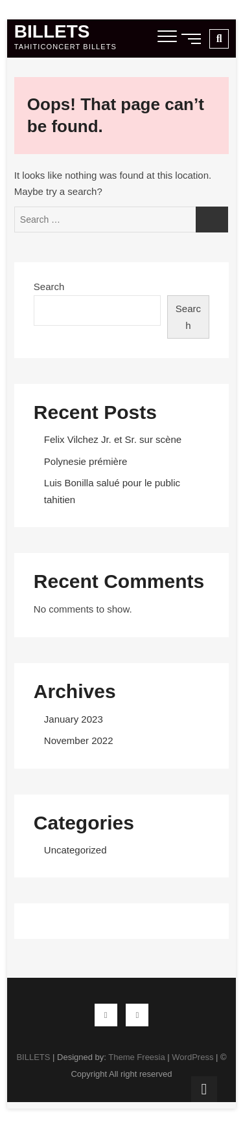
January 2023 (73, 719)
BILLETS (52, 32)
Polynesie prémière (85, 461)
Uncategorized (75, 849)
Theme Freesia (136, 1057)
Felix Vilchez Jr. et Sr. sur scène (112, 439)
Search (49, 286)
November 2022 (78, 740)
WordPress (192, 1057)
